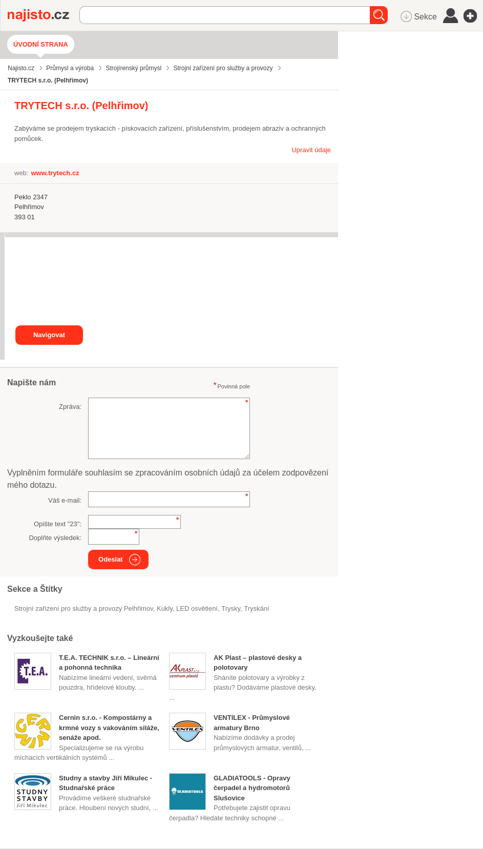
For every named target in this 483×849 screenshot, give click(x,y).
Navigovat (49, 335)
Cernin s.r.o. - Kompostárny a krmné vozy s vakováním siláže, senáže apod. (109, 727)
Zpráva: (70, 406)
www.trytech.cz (55, 173)
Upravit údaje (311, 150)
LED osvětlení (197, 608)
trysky (230, 608)
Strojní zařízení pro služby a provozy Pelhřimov (83, 608)
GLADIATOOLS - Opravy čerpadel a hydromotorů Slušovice (252, 788)
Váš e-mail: (64, 500)
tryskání (256, 608)
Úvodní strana (40, 44)
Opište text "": (57, 524)
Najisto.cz (43, 15)
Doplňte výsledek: (55, 538)
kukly (165, 608)
